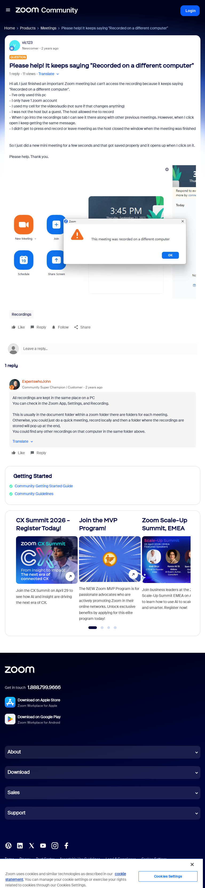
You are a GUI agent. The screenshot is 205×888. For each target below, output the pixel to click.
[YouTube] (43, 845)
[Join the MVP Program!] (110, 571)
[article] (102, 418)
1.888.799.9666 (44, 687)
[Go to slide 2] (102, 627)
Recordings (21, 314)
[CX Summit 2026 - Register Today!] (47, 571)
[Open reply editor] (102, 348)
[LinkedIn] (19, 845)
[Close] (192, 864)
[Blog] (8, 845)
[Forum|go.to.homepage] (46, 10)
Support (16, 813)
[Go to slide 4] (115, 627)
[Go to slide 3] (108, 627)
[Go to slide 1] (93, 627)
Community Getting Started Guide (44, 486)
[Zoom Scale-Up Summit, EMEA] (173, 571)
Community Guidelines (34, 493)
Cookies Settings (168, 876)
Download (18, 772)
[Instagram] (54, 845)
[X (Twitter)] (31, 845)
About (14, 752)
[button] (8, 11)
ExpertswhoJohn (36, 381)
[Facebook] (66, 845)
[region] (101, 873)
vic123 (27, 42)
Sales (13, 792)
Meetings (48, 28)
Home (9, 28)
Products (28, 28)
